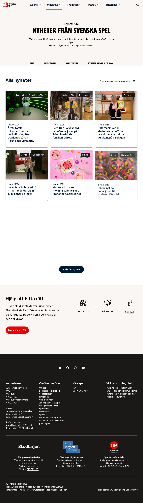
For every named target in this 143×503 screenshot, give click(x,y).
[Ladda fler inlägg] (71, 269)
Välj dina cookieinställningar (119, 388)
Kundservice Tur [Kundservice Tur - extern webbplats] (13, 414)
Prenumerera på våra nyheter (117, 81)
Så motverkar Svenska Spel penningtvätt (51, 422)
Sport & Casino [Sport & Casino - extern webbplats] (79, 391)
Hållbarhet (113, 5)
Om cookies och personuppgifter (121, 391)
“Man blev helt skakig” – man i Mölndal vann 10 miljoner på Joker (22, 192)
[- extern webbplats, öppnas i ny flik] (59, 367)
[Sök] (137, 5)
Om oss (35, 5)
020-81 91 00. (33, 469)
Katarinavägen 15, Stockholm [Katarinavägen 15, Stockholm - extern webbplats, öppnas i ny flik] (19, 428)
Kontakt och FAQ (17, 330)
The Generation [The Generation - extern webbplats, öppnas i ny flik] (129, 490)
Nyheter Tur (72, 63)
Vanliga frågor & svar (48, 405)
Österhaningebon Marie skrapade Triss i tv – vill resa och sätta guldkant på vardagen (111, 133)
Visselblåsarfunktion (115, 397)
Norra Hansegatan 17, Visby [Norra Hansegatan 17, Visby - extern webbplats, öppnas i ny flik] (18, 425)
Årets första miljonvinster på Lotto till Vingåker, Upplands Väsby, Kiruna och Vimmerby (21, 134)
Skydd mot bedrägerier (50, 417)
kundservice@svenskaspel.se (19, 411)
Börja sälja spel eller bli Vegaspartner (49, 392)
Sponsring (74, 5)
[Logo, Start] (9, 5)
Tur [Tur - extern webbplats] (74, 388)
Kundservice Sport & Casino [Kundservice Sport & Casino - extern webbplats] (18, 417)
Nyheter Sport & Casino (100, 63)
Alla (32, 63)
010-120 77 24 (11, 402)
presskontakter (85, 45)
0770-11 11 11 (11, 391)
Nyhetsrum (54, 5)
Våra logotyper (46, 400)
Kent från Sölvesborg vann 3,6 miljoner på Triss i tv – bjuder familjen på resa (66, 132)
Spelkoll (93, 5)
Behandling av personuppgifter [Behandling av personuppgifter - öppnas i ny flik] (120, 394)
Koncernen (50, 63)
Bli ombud (83, 312)
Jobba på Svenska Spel (49, 402)
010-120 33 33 (11, 397)
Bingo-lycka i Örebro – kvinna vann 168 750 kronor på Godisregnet (67, 193)
